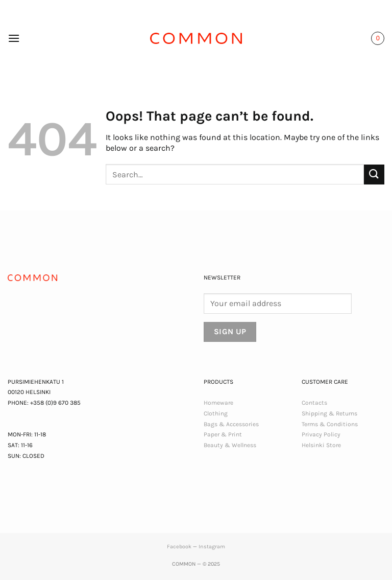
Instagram (212, 546)
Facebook (179, 546)
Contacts (314, 402)
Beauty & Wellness (230, 445)
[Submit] (374, 174)
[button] (14, 38)
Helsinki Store (321, 445)
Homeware (218, 402)
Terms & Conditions (330, 424)
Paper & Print (223, 434)
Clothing (216, 413)
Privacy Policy (321, 434)
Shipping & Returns (329, 413)
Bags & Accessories (231, 424)
